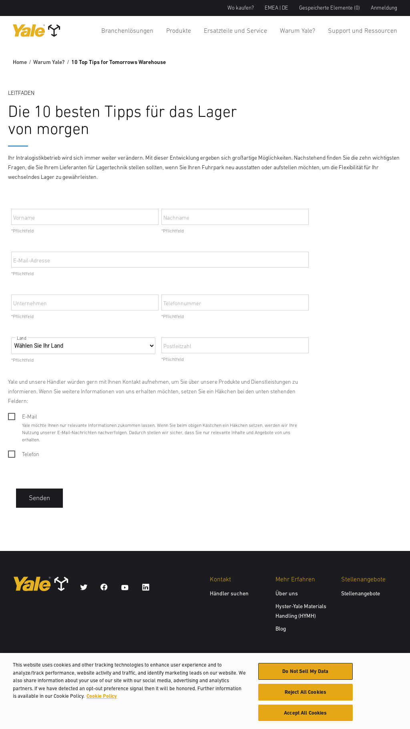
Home (20, 62)
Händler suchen (229, 593)
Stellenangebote (360, 593)
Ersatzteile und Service (235, 30)
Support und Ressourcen (362, 30)
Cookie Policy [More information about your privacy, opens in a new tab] (101, 698)
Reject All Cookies (305, 694)
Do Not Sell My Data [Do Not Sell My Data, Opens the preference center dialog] (305, 674)
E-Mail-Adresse (31, 260)
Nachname (176, 217)
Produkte (178, 30)
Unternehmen (30, 303)
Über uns (286, 593)
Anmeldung (384, 8)
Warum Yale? (297, 30)
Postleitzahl (177, 346)
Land (21, 338)
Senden (39, 498)
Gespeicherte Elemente (329, 8)
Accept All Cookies (305, 715)
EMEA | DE (276, 8)
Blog (280, 628)
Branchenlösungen (127, 30)
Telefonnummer (182, 303)
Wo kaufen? (240, 8)
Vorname (24, 217)
